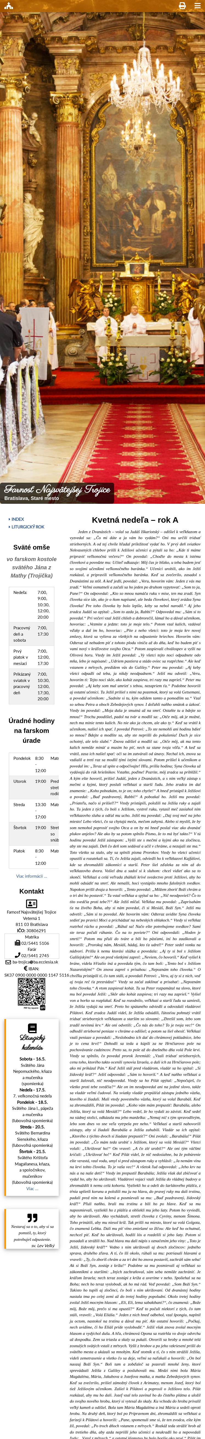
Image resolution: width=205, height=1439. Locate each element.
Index (16, 519)
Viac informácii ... (31, 876)
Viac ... (32, 1188)
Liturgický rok (26, 526)
